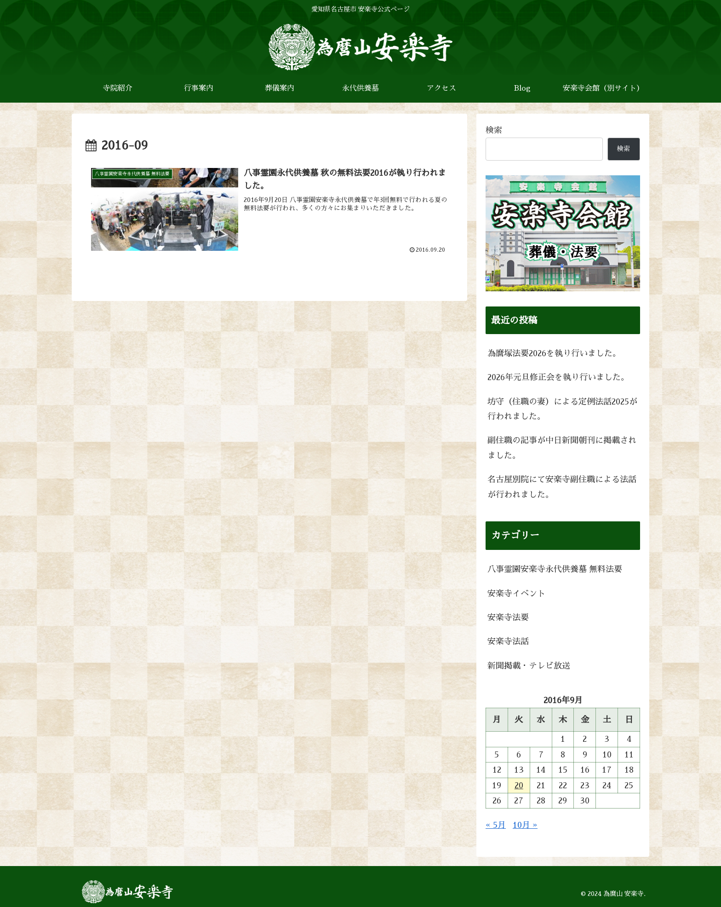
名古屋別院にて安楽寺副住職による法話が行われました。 (561, 486)
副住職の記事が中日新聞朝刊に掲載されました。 (561, 447)
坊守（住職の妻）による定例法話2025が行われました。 (562, 409)
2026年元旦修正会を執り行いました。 (558, 377)
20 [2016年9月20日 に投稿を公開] (519, 785)
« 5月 (496, 825)
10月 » (525, 825)
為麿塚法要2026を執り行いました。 (554, 353)
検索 (494, 130)
